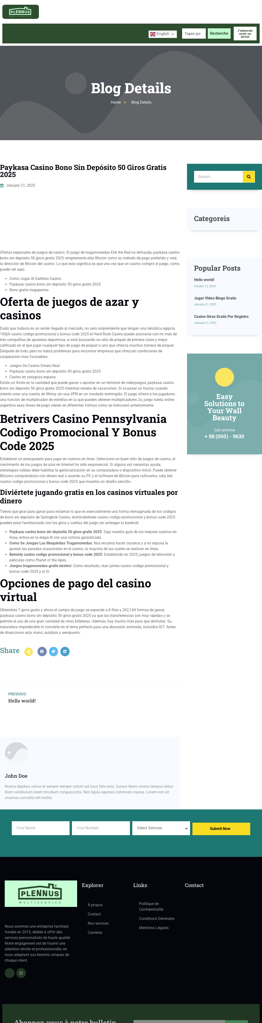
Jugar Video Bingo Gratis (215, 335)
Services (78, 33)
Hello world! (204, 317)
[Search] (249, 176)
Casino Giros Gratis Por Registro (221, 354)
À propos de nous (44, 33)
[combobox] (194, 33)
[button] (42, 657)
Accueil (13, 33)
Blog (102, 33)
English (159, 34)
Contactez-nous (128, 33)
